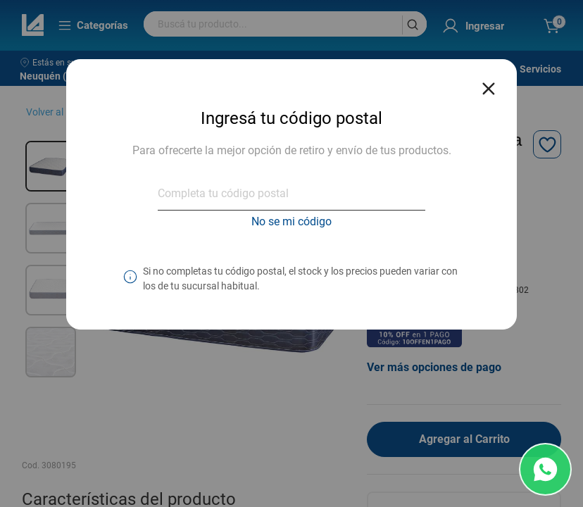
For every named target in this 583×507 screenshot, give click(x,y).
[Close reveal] (488, 84)
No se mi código (291, 221)
